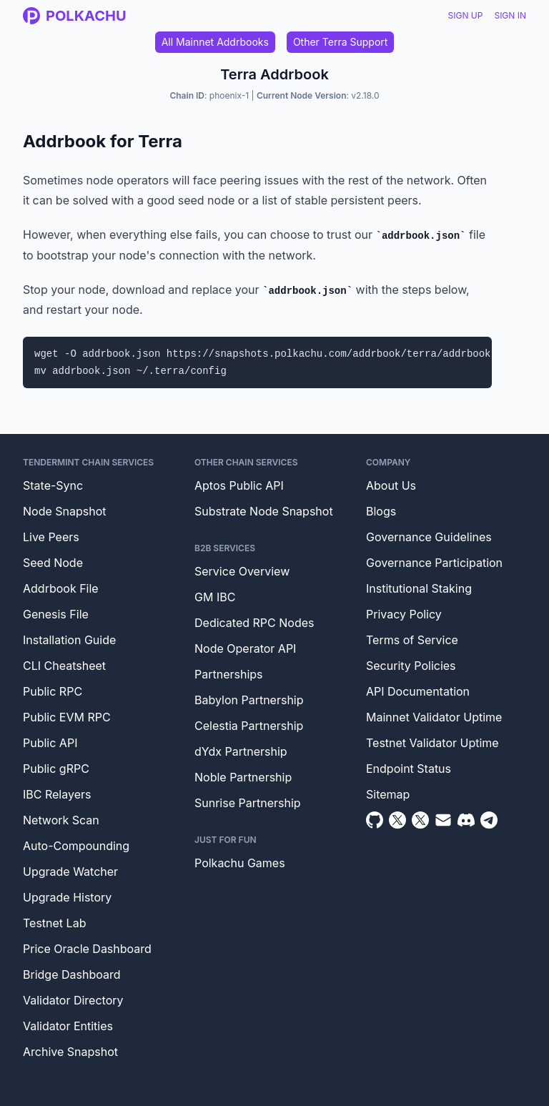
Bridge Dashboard (71, 974)
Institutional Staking (419, 588)
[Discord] (466, 820)
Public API (50, 743)
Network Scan (61, 820)
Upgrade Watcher (70, 871)
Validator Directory (73, 1000)
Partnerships (228, 674)
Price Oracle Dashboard (87, 949)
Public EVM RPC (67, 717)
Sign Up (465, 15)
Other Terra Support (340, 42)
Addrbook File (61, 588)
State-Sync (53, 485)
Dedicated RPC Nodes (254, 623)
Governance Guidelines (429, 537)
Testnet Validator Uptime (432, 743)
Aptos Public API (239, 485)
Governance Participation (434, 563)
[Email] (443, 820)
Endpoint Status (408, 768)
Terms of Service (412, 640)
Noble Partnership (243, 777)
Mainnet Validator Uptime (434, 717)
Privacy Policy (404, 614)
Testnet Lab (54, 923)
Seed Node (53, 563)
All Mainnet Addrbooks (215, 42)
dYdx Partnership (240, 751)
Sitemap (388, 794)
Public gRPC (56, 768)
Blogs (381, 511)
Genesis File (56, 614)
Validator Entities (68, 1026)
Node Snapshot (65, 511)
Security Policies (411, 665)
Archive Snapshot (70, 1052)
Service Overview (242, 571)
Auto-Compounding (76, 846)
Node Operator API (245, 648)
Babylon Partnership (249, 700)
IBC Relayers (57, 794)
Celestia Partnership (248, 726)
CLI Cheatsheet (64, 665)
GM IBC (214, 597)
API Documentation (418, 691)
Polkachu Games (239, 863)
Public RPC (52, 691)
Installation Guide (69, 640)
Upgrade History (67, 897)
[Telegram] (489, 820)
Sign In (510, 15)
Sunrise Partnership (247, 803)
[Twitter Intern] (420, 820)
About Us (391, 485)
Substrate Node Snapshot (263, 511)
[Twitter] (397, 820)
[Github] (374, 820)
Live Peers (51, 537)
